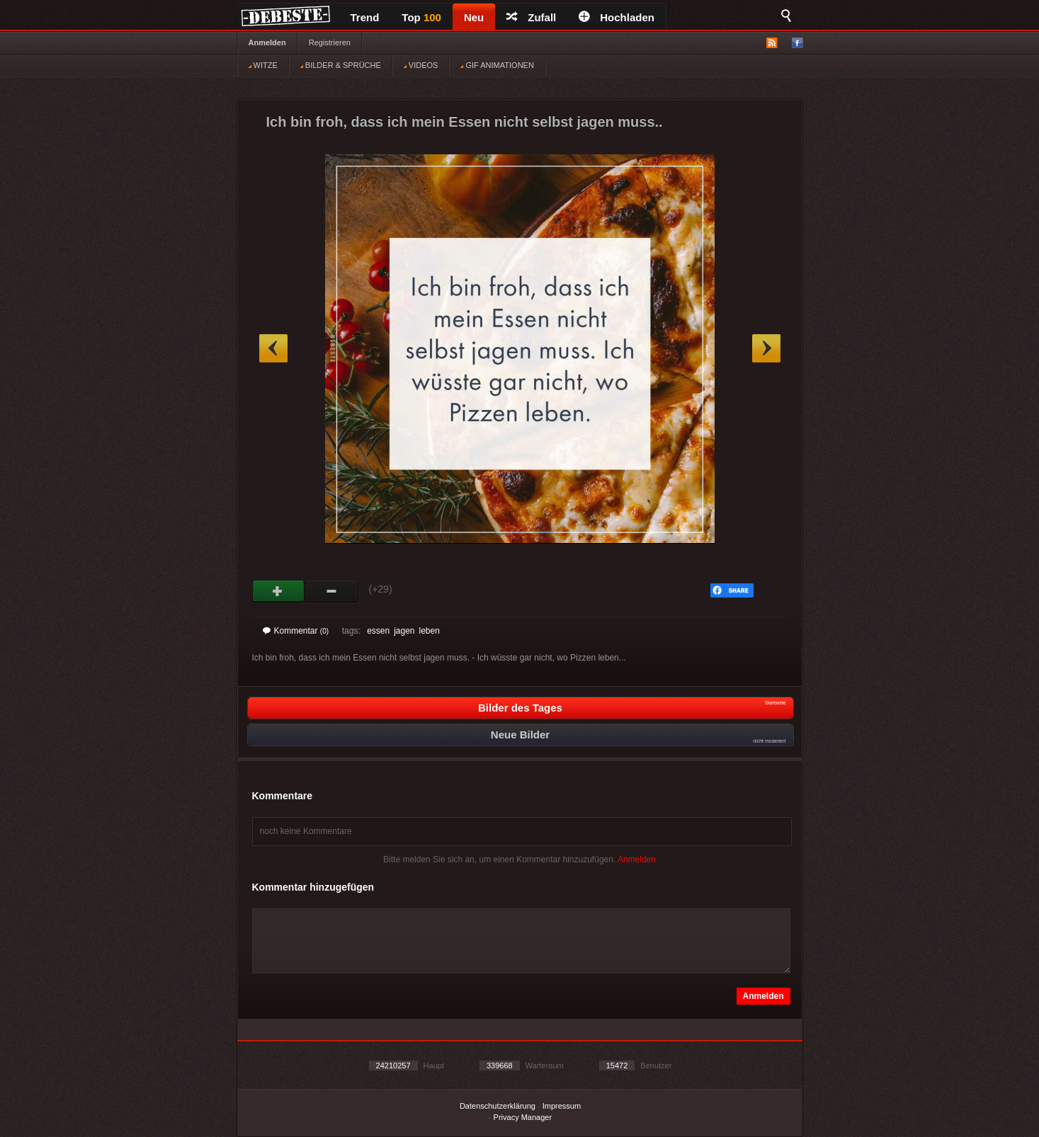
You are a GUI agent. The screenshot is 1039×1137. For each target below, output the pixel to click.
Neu (474, 17)
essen (378, 631)
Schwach (331, 591)
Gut (278, 591)
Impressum (562, 1106)
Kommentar (296, 631)
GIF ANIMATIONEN (496, 65)
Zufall (531, 17)
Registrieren (330, 42)
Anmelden (267, 42)
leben (429, 631)
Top (421, 17)
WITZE (263, 65)
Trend (365, 17)
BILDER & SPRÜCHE (340, 65)
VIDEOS (421, 65)
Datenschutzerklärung (497, 1106)
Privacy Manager (523, 1117)
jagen (404, 631)
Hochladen (616, 17)
